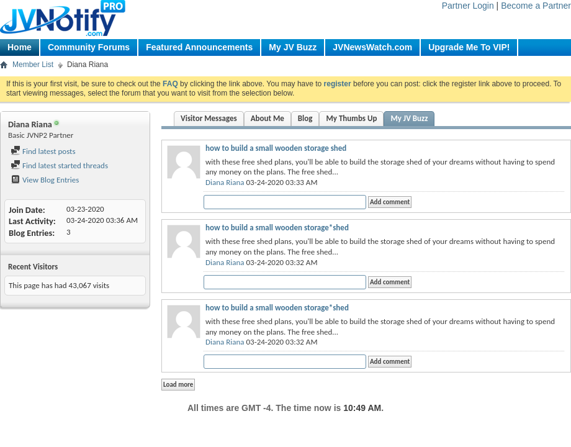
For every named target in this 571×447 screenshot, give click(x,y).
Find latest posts (43, 151)
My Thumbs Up (351, 118)
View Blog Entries (45, 179)
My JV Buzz (293, 47)
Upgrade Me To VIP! (469, 47)
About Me (267, 118)
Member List (32, 64)
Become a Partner (536, 6)
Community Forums (89, 47)
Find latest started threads (59, 165)
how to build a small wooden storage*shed (277, 227)
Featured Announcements (199, 47)
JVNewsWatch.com (372, 47)
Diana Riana (225, 182)
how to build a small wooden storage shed (275, 148)
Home (19, 47)
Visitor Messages (209, 118)
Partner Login (468, 6)
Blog (305, 118)
